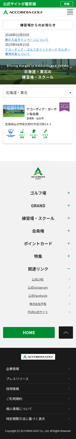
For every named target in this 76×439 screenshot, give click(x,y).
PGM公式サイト (49, 312)
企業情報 (12, 368)
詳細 (67, 4)
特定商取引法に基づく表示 (25, 418)
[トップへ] (66, 332)
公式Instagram (49, 287)
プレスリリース (17, 378)
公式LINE (51, 279)
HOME (29, 332)
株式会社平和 (49, 304)
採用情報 (12, 388)
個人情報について (19, 408)
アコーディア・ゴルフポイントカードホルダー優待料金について (37, 51)
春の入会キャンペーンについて (27, 40)
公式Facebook (49, 296)
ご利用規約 (14, 398)
